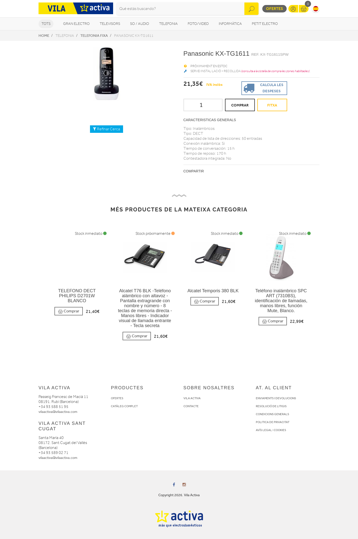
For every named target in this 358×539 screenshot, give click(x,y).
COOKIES (280, 430)
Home (44, 35)
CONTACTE (191, 406)
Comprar (68, 311)
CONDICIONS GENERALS (272, 414)
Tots (46, 24)
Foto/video (198, 24)
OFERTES (117, 398)
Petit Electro (265, 24)
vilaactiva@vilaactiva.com (58, 412)
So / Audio (139, 24)
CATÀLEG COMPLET (124, 406)
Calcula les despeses (262, 88)
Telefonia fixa (94, 35)
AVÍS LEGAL (264, 430)
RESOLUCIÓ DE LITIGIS (271, 406)
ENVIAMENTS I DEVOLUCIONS (276, 398)
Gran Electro (76, 24)
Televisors (110, 24)
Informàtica (230, 24)
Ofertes (274, 8)
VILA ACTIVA (192, 398)
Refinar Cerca (106, 129)
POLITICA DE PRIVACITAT (272, 422)
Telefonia (168, 24)
